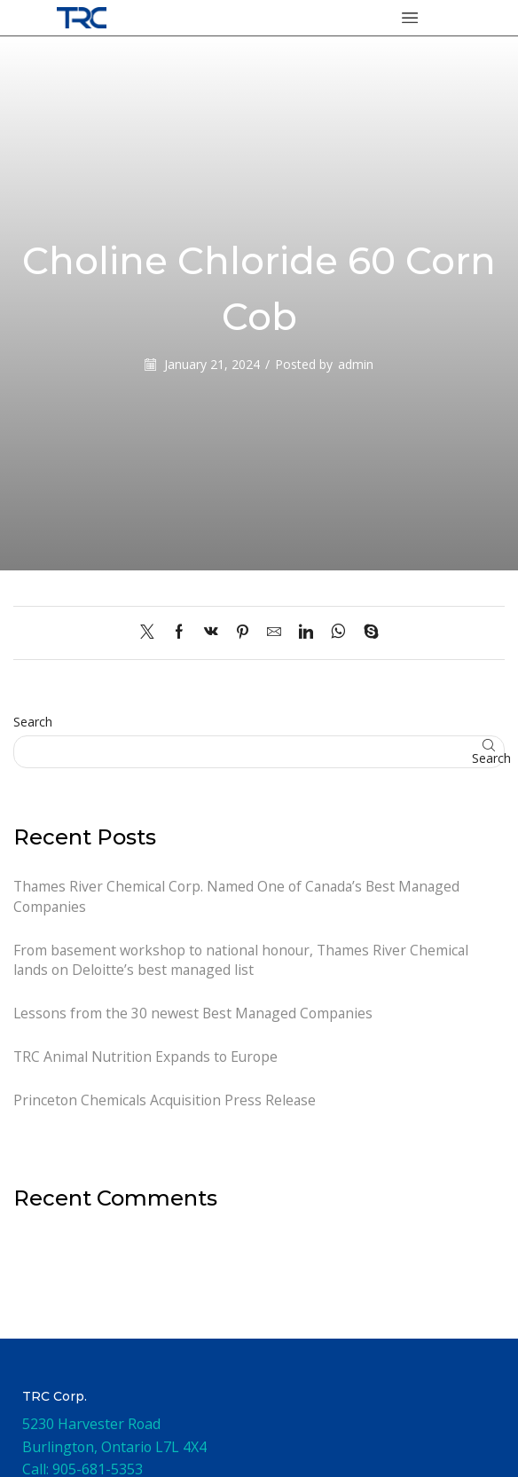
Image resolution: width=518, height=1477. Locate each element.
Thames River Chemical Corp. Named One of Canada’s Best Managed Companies (240, 896)
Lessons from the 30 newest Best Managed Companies (195, 1014)
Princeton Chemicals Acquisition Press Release (165, 1101)
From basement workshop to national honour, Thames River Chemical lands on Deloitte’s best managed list (243, 960)
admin (355, 364)
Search (32, 721)
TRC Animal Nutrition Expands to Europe (147, 1057)
